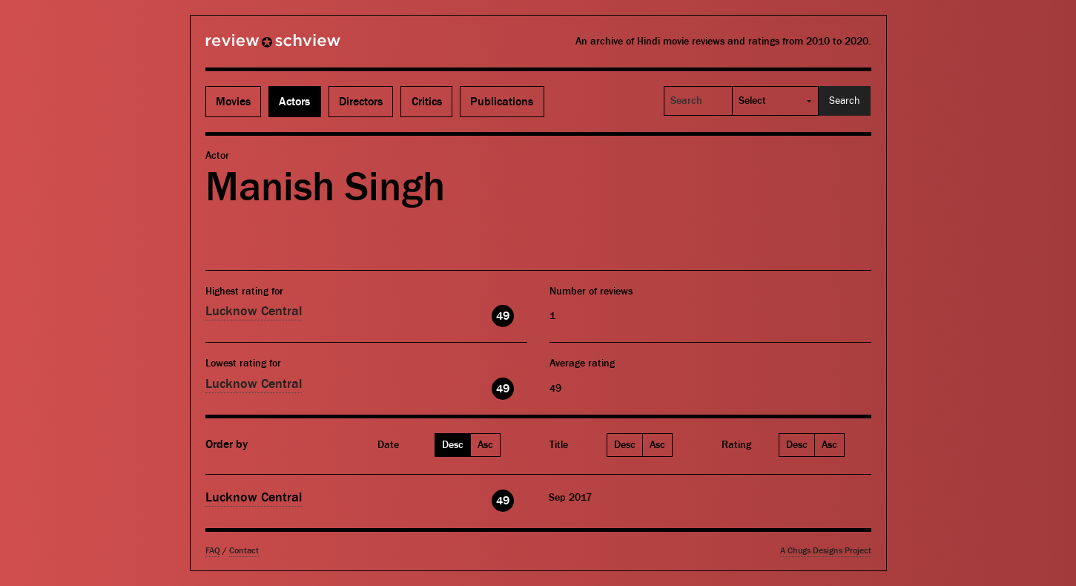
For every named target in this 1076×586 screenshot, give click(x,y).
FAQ (212, 550)
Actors (294, 101)
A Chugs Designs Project (825, 550)
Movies (233, 101)
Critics (427, 101)
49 (502, 316)
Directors (361, 101)
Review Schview (247, 46)
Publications (501, 101)
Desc (452, 445)
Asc (485, 445)
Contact (244, 550)
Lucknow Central (253, 311)
